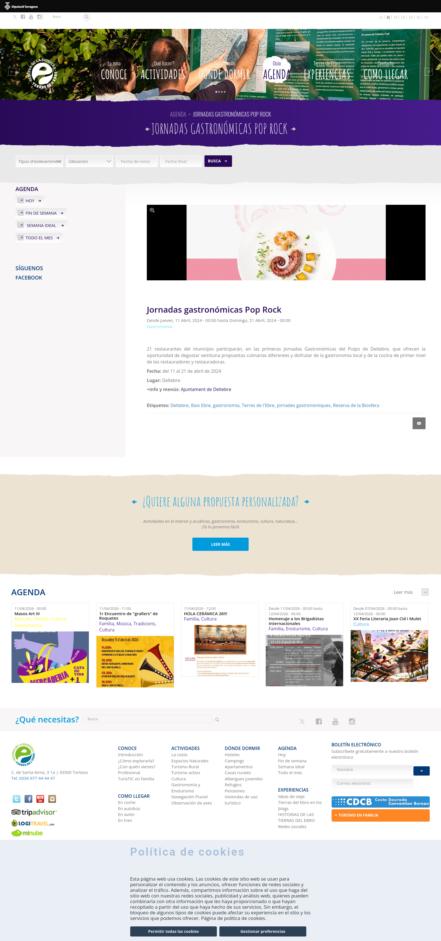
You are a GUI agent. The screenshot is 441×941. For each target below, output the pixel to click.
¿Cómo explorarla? (136, 740)
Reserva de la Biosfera (356, 389)
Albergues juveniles (244, 758)
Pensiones (235, 770)
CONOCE (114, 52)
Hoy (30, 184)
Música (123, 607)
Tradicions (144, 607)
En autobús (129, 784)
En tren (125, 796)
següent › (425, 575)
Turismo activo (185, 752)
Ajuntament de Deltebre (206, 373)
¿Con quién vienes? (137, 746)
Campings (234, 740)
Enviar (421, 766)
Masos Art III (27, 596)
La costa (179, 734)
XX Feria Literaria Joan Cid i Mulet (387, 602)
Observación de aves (191, 782)
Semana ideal (41, 209)
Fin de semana (41, 196)
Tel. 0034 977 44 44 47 (33, 761)
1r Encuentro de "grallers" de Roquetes (128, 599)
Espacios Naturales (189, 740)
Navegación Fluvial (189, 776)
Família (40, 602)
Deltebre (179, 389)
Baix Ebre (201, 389)
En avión (126, 791)
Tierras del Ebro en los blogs (300, 781)
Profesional (129, 752)
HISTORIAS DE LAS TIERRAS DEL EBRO (296, 793)
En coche (127, 778)
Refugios (233, 764)
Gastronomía (28, 609)
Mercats (22, 602)
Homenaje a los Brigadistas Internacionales (296, 604)
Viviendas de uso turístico (241, 779)
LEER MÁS (220, 527)
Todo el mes (39, 221)
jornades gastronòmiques (303, 389)
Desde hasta (295, 594)
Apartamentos (239, 746)
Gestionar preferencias (262, 931)
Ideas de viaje (291, 772)
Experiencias (327, 52)
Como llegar (385, 52)
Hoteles (232, 734)
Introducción (130, 734)
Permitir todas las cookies (173, 931)
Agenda (276, 52)
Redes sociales (292, 802)
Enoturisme (298, 612)
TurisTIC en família (136, 758)
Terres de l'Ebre (258, 389)
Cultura (58, 602)
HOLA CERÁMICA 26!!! (205, 596)
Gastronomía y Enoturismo (185, 767)
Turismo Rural (185, 746)
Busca (214, 144)
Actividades (163, 52)
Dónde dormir (224, 52)
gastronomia (226, 389)
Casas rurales (238, 752)
